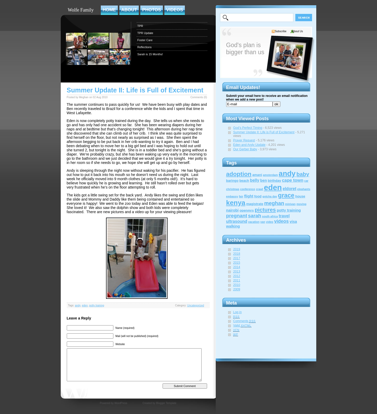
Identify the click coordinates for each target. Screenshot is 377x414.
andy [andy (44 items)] (287, 173)
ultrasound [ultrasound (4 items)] (236, 221)
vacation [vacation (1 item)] (253, 221)
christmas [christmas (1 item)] (232, 189)
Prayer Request (244, 140)
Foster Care (145, 40)
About (129, 9)
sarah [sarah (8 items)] (254, 215)
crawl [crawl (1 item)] (259, 189)
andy (77, 305)
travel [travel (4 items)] (284, 216)
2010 (236, 285)
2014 (236, 267)
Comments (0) (198, 97)
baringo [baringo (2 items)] (232, 181)
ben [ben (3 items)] (263, 180)
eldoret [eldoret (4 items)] (289, 188)
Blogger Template (166, 403)
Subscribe (280, 31)
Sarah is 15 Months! (150, 54)
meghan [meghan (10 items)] (274, 203)
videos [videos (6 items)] (281, 221)
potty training (96, 305)
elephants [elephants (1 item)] (303, 189)
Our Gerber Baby (245, 149)
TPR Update (145, 33)
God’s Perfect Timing (247, 128)
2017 (236, 258)
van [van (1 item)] (262, 221)
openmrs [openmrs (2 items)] (247, 210)
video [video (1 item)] (269, 221)
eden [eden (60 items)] (273, 187)
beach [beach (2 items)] (244, 181)
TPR (140, 25)
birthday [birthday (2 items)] (274, 181)
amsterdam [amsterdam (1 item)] (270, 174)
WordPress (120, 403)
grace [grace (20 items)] (286, 195)
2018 (236, 254)
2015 (236, 262)
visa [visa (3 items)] (293, 221)
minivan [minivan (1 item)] (290, 204)
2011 (236, 280)
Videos (174, 9)
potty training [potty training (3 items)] (289, 210)
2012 (236, 276)
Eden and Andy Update (249, 145)
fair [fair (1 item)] (241, 196)
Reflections (144, 47)
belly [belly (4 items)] (254, 180)
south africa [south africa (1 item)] (270, 216)
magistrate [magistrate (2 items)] (254, 204)
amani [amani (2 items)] (257, 175)
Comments (244, 321)
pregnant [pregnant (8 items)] (236, 215)
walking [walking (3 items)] (233, 226)
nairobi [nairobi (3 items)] (232, 210)
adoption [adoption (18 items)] (239, 173)
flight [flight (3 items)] (248, 196)
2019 (236, 249)
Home (109, 9)
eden (85, 305)
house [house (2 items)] (300, 196)
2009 (236, 289)
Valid (242, 325)
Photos (151, 9)
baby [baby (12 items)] (302, 174)
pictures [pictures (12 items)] (265, 210)
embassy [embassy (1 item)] (232, 196)
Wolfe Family (81, 10)
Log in (237, 312)
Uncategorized (195, 305)
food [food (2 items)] (258, 196)
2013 (236, 271)
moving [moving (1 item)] (301, 204)
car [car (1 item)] (306, 180)
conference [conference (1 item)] (247, 189)
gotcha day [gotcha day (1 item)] (269, 196)
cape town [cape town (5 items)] (292, 180)
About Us (297, 31)
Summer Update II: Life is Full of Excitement (135, 90)
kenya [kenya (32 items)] (236, 202)
